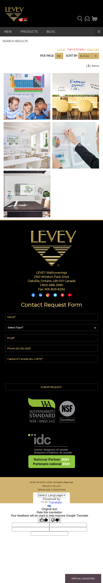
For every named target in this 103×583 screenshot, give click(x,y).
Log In (61, 49)
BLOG (51, 31)
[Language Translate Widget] (51, 495)
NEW (8, 31)
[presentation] (51, 372)
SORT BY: (72, 55)
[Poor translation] (55, 520)
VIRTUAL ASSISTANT (83, 578)
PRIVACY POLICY (51, 486)
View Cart (93, 49)
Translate (51, 502)
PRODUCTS (29, 31)
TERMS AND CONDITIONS (51, 489)
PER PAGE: (47, 55)
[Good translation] (43, 520)
